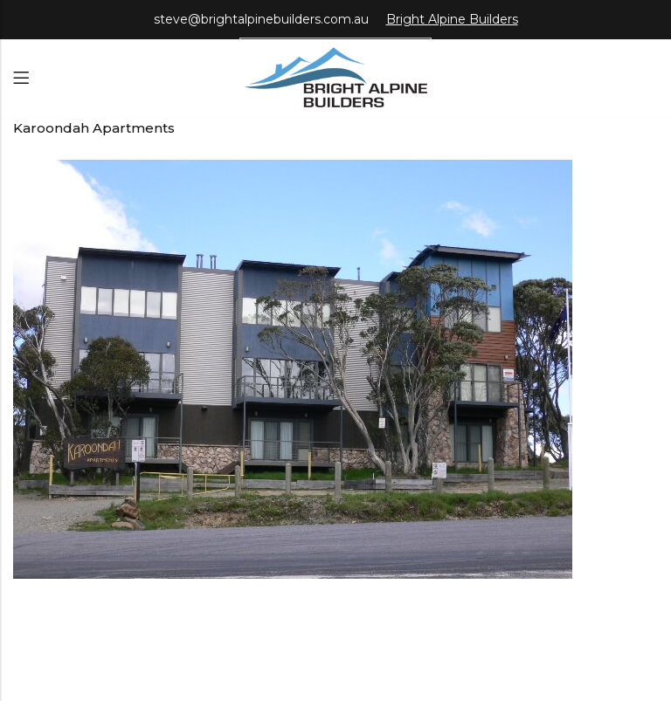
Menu (21, 78)
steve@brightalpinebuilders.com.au (261, 19)
